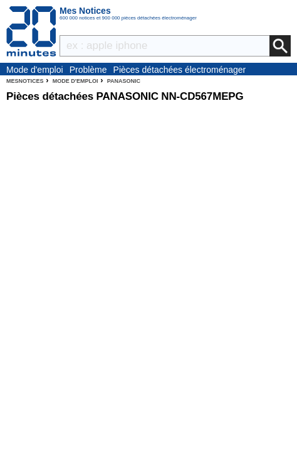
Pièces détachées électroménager (179, 70)
